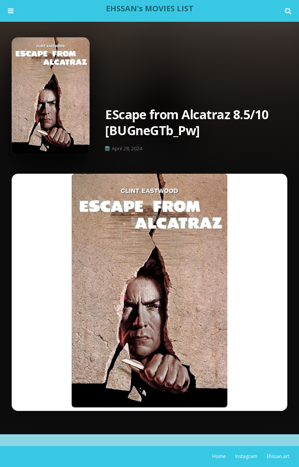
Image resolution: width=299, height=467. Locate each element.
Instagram (246, 456)
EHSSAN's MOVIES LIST (149, 8)
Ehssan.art (278, 456)
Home (219, 456)
